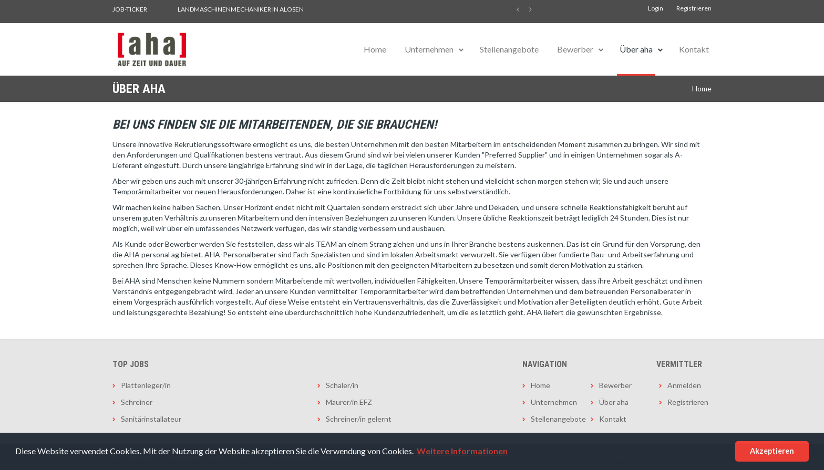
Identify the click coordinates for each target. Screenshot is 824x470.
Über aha (636, 49)
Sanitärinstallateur (151, 418)
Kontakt (694, 49)
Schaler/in (342, 385)
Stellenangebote (509, 49)
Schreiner (136, 402)
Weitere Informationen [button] (462, 451)
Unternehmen (429, 49)
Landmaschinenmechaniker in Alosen (241, 9)
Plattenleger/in (146, 385)
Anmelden (684, 385)
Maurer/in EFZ (349, 402)
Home (375, 49)
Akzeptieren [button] (772, 450)
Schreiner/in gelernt (359, 418)
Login (655, 8)
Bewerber (575, 49)
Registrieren (694, 8)
